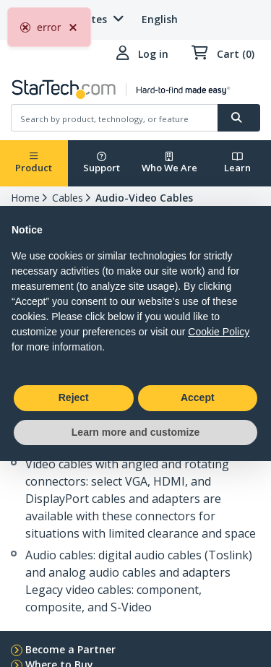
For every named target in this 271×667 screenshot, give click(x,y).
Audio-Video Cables (144, 198)
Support (101, 163)
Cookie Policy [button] (218, 331)
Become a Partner (70, 649)
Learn (237, 163)
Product (33, 163)
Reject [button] (74, 397)
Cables (67, 198)
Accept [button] (198, 397)
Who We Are (169, 163)
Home (25, 198)
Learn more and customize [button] (135, 432)
